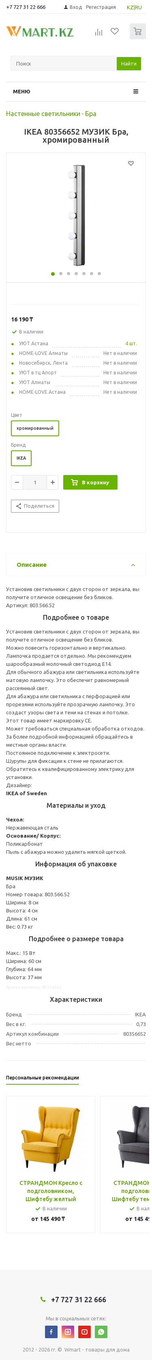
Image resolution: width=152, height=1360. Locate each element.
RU (138, 7)
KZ (130, 7)
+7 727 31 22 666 (25, 7)
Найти (129, 63)
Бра (90, 113)
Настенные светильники (43, 113)
